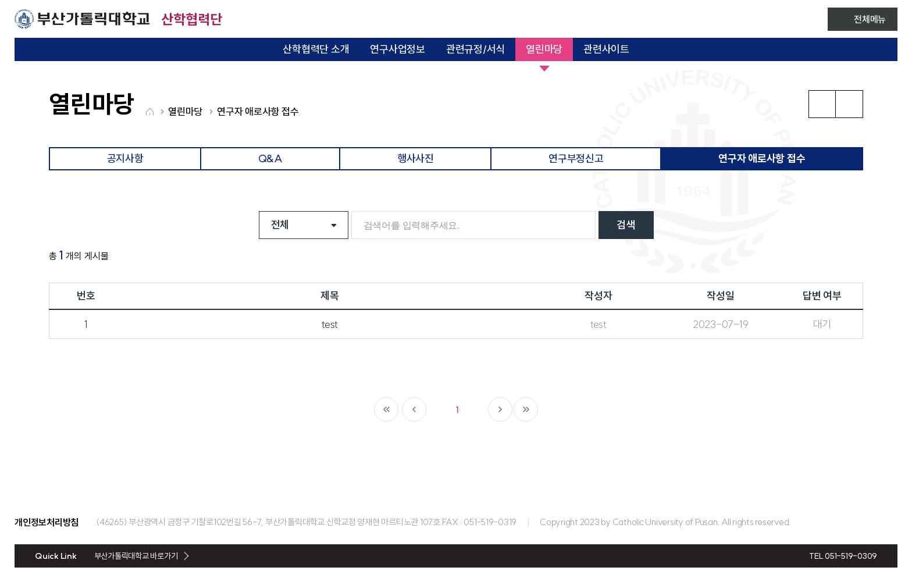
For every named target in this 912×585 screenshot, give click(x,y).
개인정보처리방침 (47, 522)
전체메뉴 (870, 19)
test (330, 324)
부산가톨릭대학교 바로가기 (136, 556)
